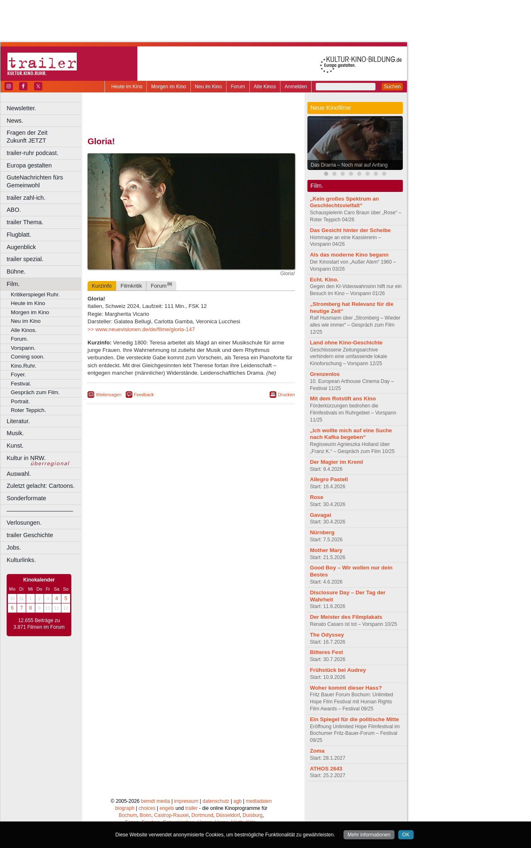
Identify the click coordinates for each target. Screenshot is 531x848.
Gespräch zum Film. (35, 392)
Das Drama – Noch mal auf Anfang (349, 165)
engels (166, 808)
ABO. (14, 209)
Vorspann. (23, 348)
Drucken (286, 394)
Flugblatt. (19, 234)
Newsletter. (21, 108)
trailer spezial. (25, 259)
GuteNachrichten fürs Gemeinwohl (35, 181)
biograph (124, 808)
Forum (238, 87)
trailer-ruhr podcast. (32, 153)
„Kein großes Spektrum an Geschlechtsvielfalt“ (344, 202)
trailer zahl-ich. (26, 197)
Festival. (21, 383)
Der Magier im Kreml (336, 462)
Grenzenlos (325, 374)
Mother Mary (326, 550)
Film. (13, 284)
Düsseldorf (228, 815)
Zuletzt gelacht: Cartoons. (41, 485)
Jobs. (14, 547)
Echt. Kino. (324, 279)
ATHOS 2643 (326, 769)
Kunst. (15, 445)
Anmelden (296, 87)
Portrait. (20, 401)
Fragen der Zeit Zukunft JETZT (45, 136)
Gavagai (320, 515)
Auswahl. (19, 473)
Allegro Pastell (329, 479)
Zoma (317, 751)
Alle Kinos (265, 87)
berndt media (155, 801)
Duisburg (253, 815)
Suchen (392, 87)
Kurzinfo (102, 286)
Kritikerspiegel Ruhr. (35, 294)
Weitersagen (109, 394)
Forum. (19, 339)
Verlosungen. (24, 522)
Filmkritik (131, 286)
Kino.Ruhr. (24, 366)
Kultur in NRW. (26, 458)
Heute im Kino (126, 87)
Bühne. (16, 271)
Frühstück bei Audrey (338, 670)
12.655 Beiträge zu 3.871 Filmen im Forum (38, 624)
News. (15, 120)
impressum (186, 801)
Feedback (144, 394)
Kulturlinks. (21, 560)
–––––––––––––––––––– (40, 510)
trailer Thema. (25, 222)
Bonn (145, 815)
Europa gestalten (29, 165)
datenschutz (215, 801)
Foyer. (18, 374)
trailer (191, 808)
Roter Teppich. (28, 410)
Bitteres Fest (326, 652)
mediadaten (259, 801)
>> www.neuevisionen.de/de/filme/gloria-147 (141, 329)
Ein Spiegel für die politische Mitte (354, 719)
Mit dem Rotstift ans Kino (343, 398)
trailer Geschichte (30, 535)
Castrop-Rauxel (171, 815)
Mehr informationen (369, 835)
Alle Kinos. (24, 330)
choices (147, 808)
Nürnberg (322, 532)
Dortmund (202, 815)
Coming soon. (27, 357)
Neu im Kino (208, 87)
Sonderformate (26, 498)
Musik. (15, 433)
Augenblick (21, 247)
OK (405, 835)
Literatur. (18, 421)
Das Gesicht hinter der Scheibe (350, 230)
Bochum (128, 815)
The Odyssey (327, 635)
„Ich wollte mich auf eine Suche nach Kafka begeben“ (351, 434)
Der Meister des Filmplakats (346, 617)
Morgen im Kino (168, 87)
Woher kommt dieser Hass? (346, 688)
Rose (316, 497)
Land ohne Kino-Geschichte (346, 342)
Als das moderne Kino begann (349, 255)
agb (238, 801)
